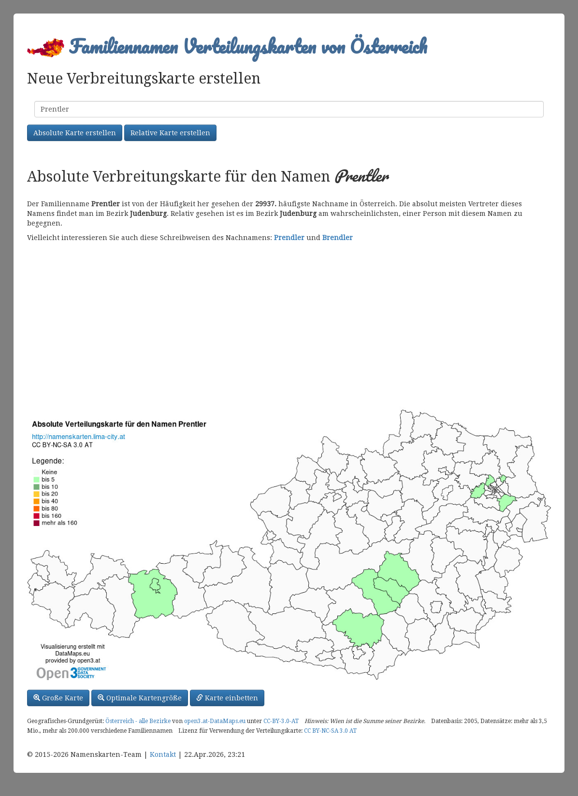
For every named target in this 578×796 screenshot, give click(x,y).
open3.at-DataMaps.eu (215, 721)
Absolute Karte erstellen (74, 133)
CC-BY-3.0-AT (281, 721)
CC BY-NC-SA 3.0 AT (330, 730)
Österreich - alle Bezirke (138, 721)
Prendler (289, 238)
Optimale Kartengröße (140, 698)
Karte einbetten (227, 698)
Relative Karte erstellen (170, 133)
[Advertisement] (289, 324)
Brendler (337, 238)
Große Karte (58, 698)
